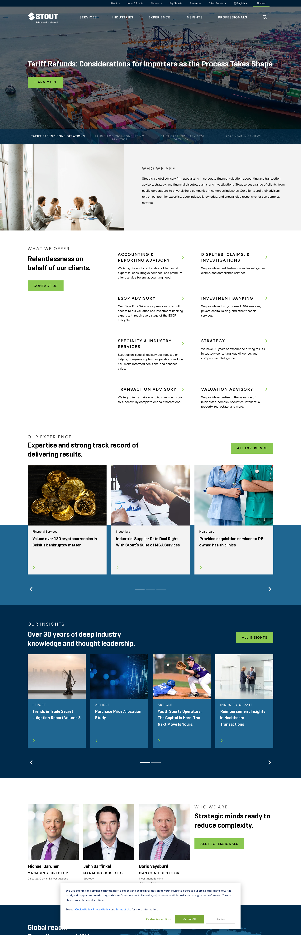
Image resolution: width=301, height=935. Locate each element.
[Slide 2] (119, 130)
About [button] (114, 3)
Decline (220, 919)
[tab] (46, 17)
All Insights (254, 637)
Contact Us (46, 286)
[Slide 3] (181, 130)
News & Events (135, 3)
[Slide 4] (243, 130)
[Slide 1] (58, 130)
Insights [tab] (194, 17)
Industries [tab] (122, 17)
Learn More (45, 82)
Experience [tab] (159, 17)
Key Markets (176, 3)
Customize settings (158, 919)
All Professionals (219, 844)
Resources (195, 3)
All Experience (252, 448)
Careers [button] (155, 3)
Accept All (189, 919)
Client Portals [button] (216, 3)
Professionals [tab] (232, 17)
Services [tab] (88, 17)
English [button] (239, 3)
